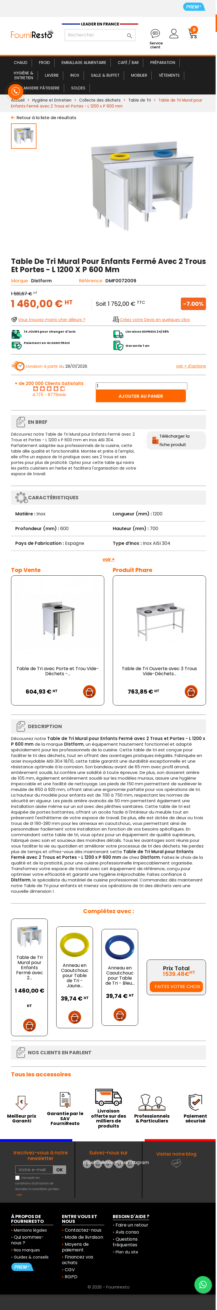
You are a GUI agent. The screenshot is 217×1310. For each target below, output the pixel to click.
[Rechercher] (100, 35)
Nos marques (27, 1250)
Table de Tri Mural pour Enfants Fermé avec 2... (29, 967)
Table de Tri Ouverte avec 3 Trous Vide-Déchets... (159, 671)
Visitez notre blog (176, 1154)
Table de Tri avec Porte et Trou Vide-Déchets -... (57, 671)
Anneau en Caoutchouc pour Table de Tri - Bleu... (119, 975)
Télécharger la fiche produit (174, 440)
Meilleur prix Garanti (21, 1118)
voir (19, 1195)
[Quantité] (141, 386)
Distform (41, 281)
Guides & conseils (31, 1257)
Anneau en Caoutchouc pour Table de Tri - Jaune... (74, 975)
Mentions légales (30, 1230)
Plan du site (127, 1252)
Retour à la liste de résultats (46, 118)
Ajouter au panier (141, 396)
